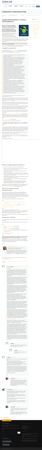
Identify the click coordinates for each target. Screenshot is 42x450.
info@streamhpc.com (7, 438)
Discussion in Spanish (7, 228)
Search (3, 431)
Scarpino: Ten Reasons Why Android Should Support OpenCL (13, 205)
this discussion (22, 204)
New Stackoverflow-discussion (8, 232)
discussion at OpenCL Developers (11, 227)
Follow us (4, 420)
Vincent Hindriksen (14, 246)
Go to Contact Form (6, 444)
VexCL (21, 238)
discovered (13, 50)
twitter (5, 52)
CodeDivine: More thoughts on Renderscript (10, 204)
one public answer (16, 51)
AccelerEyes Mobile (12, 238)
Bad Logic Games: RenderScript (8, 206)
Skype (25, 253)
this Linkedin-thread (6, 119)
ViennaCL (17, 238)
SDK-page (8, 136)
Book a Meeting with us (7, 441)
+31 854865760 (13, 253)
